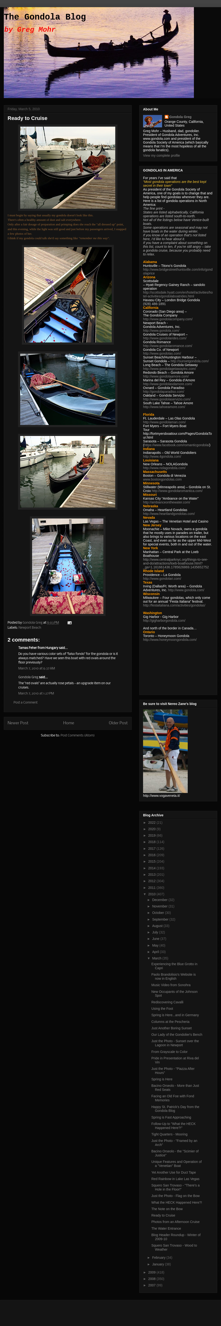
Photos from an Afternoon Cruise (175, 1222)
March (157, 958)
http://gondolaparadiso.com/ (163, 392)
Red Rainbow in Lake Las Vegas (175, 1179)
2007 (152, 1285)
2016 (152, 855)
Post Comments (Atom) (78, 735)
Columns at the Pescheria (170, 1022)
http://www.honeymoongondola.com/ (170, 640)
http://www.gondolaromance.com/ (167, 346)
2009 (152, 1272)
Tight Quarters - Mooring (169, 1134)
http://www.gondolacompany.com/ (167, 319)
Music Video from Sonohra (171, 985)
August (157, 926)
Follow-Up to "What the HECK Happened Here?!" (173, 1126)
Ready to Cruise (163, 1215)
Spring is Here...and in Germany (175, 1015)
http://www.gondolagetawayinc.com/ (169, 369)
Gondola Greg (28, 677)
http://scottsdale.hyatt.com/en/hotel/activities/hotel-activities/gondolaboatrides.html (178, 294)
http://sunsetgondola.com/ (190, 361)
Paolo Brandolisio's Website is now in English (173, 976)
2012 (152, 881)
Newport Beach (30, 628)
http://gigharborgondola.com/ (164, 620)
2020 (152, 829)
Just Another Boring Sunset (171, 1028)
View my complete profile (161, 155)
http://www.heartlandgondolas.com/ (169, 514)
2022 (152, 822)
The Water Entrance (166, 1228)
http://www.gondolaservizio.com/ (167, 399)
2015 (152, 861)
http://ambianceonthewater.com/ (166, 502)
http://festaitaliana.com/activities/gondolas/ (174, 605)
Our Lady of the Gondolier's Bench (176, 1034)
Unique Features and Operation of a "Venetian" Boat (176, 1164)
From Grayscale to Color (169, 1052)
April (156, 952)
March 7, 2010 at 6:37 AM (36, 668)
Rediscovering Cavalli (167, 1002)
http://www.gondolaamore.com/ (166, 376)
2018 (152, 842)
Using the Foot (162, 1008)
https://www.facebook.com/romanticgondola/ (176, 445)
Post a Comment (26, 702)
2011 (152, 888)
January (158, 1264)
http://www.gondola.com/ (161, 330)
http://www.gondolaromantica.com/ (177, 491)
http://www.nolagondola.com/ (164, 468)
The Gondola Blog (45, 17)
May (155, 945)
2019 (152, 835)
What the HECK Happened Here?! (176, 1202)
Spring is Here (162, 1079)
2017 (152, 848)
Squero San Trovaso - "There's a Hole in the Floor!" (175, 1187)
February (159, 1257)
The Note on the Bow (167, 1209)
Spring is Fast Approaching (171, 1117)
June (156, 939)
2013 (152, 874)
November (160, 906)
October (158, 913)
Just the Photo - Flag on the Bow (175, 1196)
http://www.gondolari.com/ (162, 578)
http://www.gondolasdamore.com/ (167, 384)
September (160, 919)
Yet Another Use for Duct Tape (173, 1172)
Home (68, 723)
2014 (152, 868)
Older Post (118, 723)
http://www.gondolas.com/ (162, 353)
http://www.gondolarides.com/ (165, 338)
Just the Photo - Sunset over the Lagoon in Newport (175, 1043)
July (155, 932)
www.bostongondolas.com (162, 479)
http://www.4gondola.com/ (162, 456)
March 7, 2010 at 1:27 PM (36, 693)
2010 (152, 894)
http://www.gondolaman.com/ (164, 422)
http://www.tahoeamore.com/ (164, 407)
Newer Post (18, 723)
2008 (152, 1279)
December (160, 900)
